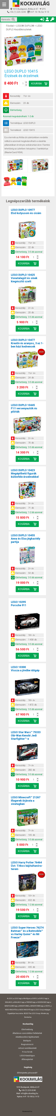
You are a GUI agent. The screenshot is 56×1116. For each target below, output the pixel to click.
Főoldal (10, 25)
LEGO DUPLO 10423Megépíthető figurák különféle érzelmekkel (25, 473)
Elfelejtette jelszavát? (27, 1073)
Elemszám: (15, 103)
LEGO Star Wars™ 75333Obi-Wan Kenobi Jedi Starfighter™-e (25, 735)
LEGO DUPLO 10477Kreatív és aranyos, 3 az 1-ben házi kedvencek (27, 343)
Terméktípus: (16, 123)
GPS (42, 9)
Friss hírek (27, 1052)
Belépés (27, 1041)
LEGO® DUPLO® (25, 25)
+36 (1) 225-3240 (17, 12)
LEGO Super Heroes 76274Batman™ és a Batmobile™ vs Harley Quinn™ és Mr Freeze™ (27, 932)
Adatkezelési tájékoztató (27, 1037)
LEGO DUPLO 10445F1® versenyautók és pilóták (24, 408)
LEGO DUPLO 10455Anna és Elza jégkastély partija (25, 538)
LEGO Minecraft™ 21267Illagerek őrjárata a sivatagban (25, 800)
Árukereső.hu (27, 1111)
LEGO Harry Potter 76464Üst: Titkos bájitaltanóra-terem (27, 866)
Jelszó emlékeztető (27, 1048)
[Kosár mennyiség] (22, 83)
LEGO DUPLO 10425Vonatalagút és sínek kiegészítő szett (24, 278)
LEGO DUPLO (29, 123)
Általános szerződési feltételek (27, 1033)
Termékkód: (15, 130)
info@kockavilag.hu (29, 1093)
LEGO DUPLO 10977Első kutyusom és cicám (26, 211)
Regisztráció (27, 1044)
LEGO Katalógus (27, 1055)
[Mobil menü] (4, 4)
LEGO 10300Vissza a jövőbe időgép (25, 668)
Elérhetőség (27, 1029)
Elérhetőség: (16, 110)
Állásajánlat (27, 1059)
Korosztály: (15, 96)
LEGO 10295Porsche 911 (18, 603)
